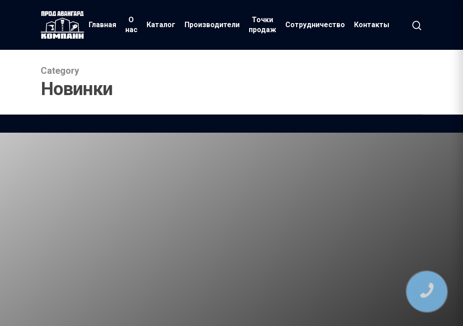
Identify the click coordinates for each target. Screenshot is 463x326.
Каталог (160, 24)
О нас (131, 24)
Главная (102, 24)
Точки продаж (262, 24)
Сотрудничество (315, 24)
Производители (212, 24)
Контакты (371, 24)
